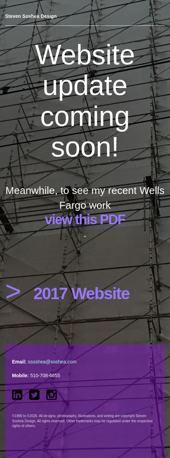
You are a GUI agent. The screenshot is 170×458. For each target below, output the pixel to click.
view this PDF (85, 219)
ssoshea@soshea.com (52, 361)
